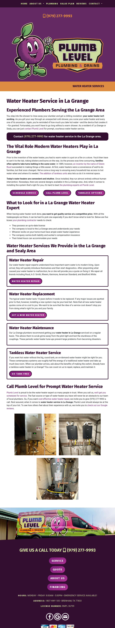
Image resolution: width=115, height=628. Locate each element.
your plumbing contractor (24, 220)
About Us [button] (36, 3)
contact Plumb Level (34, 128)
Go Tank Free (20, 374)
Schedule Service (24, 193)
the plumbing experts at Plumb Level (77, 185)
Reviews (81, 3)
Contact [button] (95, 3)
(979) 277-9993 (59, 16)
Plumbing (52, 3)
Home (24, 3)
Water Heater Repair (26, 281)
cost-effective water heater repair (53, 399)
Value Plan (67, 3)
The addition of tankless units (53, 173)
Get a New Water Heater (28, 315)
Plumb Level (12, 392)
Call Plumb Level (57, 193)
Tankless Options (90, 193)
